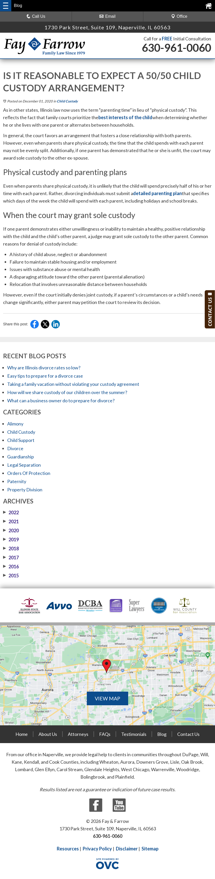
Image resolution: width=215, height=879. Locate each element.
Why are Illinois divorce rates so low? (43, 367)
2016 (11, 566)
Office (179, 16)
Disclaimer (127, 848)
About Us (48, 734)
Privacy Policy (97, 848)
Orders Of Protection (28, 473)
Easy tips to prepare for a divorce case (45, 376)
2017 (11, 557)
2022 (11, 512)
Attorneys (78, 734)
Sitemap (150, 848)
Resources (68, 848)
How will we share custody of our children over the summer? (67, 392)
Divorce (15, 448)
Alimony (15, 424)
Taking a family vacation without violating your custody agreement (73, 384)
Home (21, 734)
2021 (11, 521)
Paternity (16, 481)
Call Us (35, 16)
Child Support (20, 440)
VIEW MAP (108, 698)
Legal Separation (24, 465)
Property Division (24, 489)
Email (107, 16)
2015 (11, 575)
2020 (11, 530)
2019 (11, 539)
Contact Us (188, 734)
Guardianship (20, 456)
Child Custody (67, 101)
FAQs (104, 734)
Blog (161, 734)
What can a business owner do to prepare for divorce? (61, 400)
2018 (11, 548)
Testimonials (133, 734)
